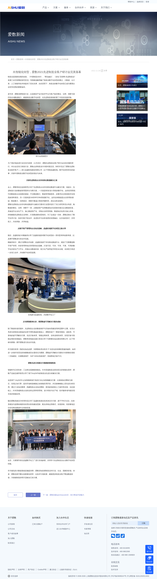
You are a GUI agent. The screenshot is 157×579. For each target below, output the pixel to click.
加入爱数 (11, 538)
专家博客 (87, 529)
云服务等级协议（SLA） (68, 570)
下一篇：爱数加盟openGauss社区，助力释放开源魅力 (63, 495)
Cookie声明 (42, 570)
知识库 (86, 533)
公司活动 (11, 529)
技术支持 (114, 570)
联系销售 (114, 566)
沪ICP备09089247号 (118, 576)
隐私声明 (11, 570)
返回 (15, 495)
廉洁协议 (53, 570)
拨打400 (149, 551)
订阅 (143, 523)
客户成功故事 (13, 533)
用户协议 (31, 570)
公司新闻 (11, 524)
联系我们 (11, 543)
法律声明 (21, 570)
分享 (105, 71)
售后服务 (149, 572)
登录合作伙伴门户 (63, 524)
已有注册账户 (37, 524)
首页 (12, 59)
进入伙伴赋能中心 (63, 529)
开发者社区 (88, 524)
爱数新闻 (19, 59)
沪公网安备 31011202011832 (138, 576)
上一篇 (33, 495)
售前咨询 (149, 562)
